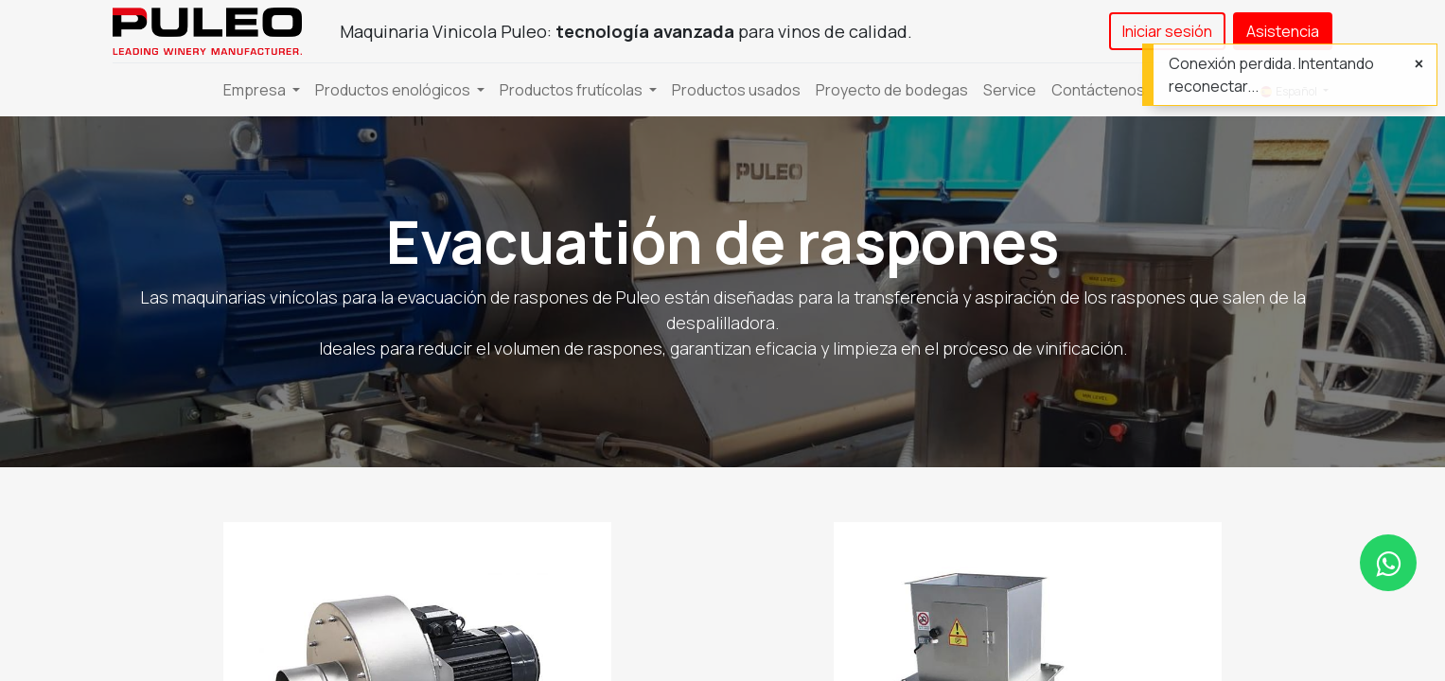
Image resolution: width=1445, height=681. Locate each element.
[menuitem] (736, 90)
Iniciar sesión (1167, 31)
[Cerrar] (1418, 63)
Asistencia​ (1282, 31)
